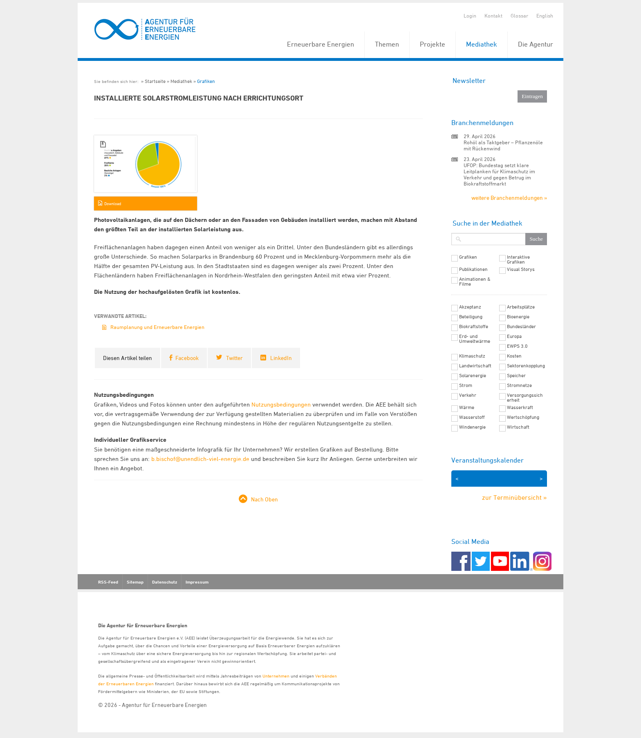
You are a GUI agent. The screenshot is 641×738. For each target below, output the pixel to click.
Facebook (187, 357)
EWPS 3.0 (517, 346)
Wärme (466, 407)
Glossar (519, 15)
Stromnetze (519, 385)
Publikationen (473, 269)
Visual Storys (521, 269)
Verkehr (467, 395)
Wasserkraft (520, 407)
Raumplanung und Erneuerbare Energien (157, 327)
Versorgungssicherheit (525, 398)
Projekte (432, 44)
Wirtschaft (518, 427)
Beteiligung (470, 316)
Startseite (155, 81)
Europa (514, 336)
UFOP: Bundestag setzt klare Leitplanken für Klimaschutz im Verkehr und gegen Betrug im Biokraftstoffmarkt (499, 174)
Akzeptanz (470, 306)
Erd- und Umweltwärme (474, 339)
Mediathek (481, 44)
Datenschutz (164, 582)
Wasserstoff (472, 417)
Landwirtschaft (475, 365)
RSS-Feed (108, 582)
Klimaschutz (472, 355)
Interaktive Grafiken (518, 259)
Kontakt (493, 15)
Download (112, 203)
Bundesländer (521, 326)
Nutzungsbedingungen (281, 404)
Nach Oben (264, 499)
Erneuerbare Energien (320, 44)
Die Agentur (535, 44)
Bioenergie (518, 316)
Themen (387, 44)
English (544, 15)
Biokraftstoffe (473, 326)
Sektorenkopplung (526, 365)
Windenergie (472, 427)
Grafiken (206, 81)
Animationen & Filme (475, 281)
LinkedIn (281, 357)
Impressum (197, 582)
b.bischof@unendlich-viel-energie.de (200, 458)
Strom (465, 385)
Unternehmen (275, 675)
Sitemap (135, 582)
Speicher (516, 375)
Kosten (514, 355)
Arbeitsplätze (521, 306)
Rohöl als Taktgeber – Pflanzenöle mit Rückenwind (503, 145)
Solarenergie (472, 375)
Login (470, 15)
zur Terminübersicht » (514, 497)
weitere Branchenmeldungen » (509, 197)
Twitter (234, 357)
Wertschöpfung (523, 417)
